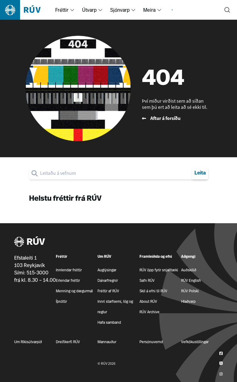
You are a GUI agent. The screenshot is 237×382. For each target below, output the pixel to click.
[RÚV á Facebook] (221, 353)
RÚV (29, 242)
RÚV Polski (190, 291)
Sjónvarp (120, 9)
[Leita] (227, 10)
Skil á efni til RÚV (153, 291)
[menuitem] (72, 10)
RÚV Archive (149, 312)
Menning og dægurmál (74, 291)
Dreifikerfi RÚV (68, 341)
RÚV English (191, 280)
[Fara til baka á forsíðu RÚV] (177, 118)
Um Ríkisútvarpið (28, 341)
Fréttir (62, 9)
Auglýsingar (107, 270)
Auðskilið (188, 270)
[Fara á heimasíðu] (26, 10)
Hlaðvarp (188, 301)
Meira (149, 9)
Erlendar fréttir (68, 280)
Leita (200, 173)
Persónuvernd (151, 341)
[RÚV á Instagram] (221, 374)
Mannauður (107, 341)
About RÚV (148, 301)
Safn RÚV (147, 280)
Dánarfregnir (108, 280)
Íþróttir (61, 301)
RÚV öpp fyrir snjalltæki (158, 270)
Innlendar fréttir (69, 270)
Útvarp (89, 9)
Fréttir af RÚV (108, 291)
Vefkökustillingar (195, 341)
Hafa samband (109, 322)
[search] (115, 173)
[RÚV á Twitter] (221, 363)
